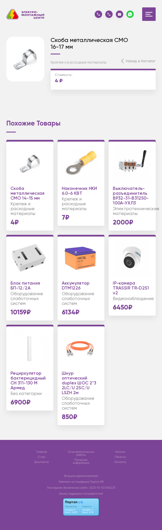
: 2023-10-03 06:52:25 (101, 487)
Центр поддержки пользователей (81, 493)
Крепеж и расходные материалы (79, 62)
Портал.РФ (97, 481)
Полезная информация (81, 461)
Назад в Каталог (141, 61)
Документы (41, 462)
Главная (41, 451)
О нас (41, 457)
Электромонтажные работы (81, 453)
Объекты (120, 457)
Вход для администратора (81, 475)
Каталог (120, 451)
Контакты (120, 462)
